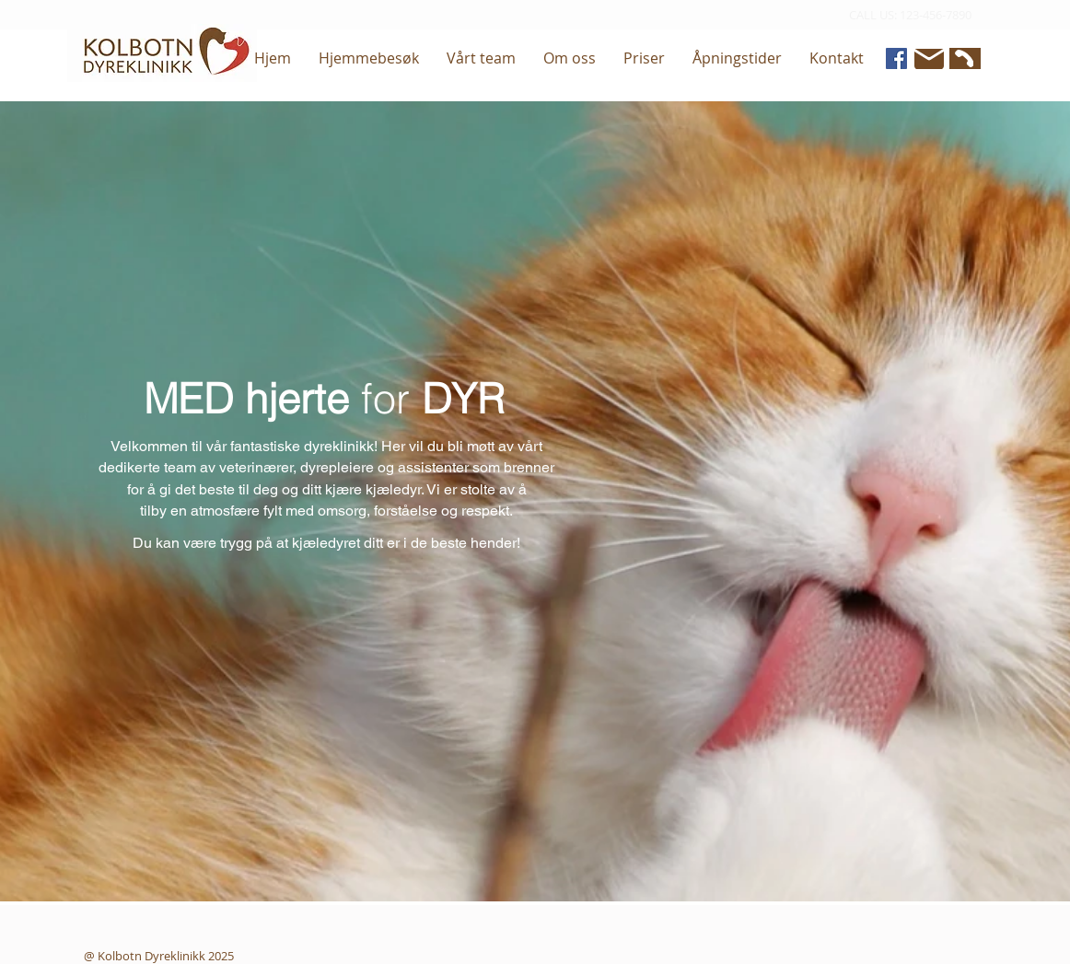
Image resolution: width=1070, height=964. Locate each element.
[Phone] (962, 58)
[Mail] (929, 59)
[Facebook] (896, 58)
